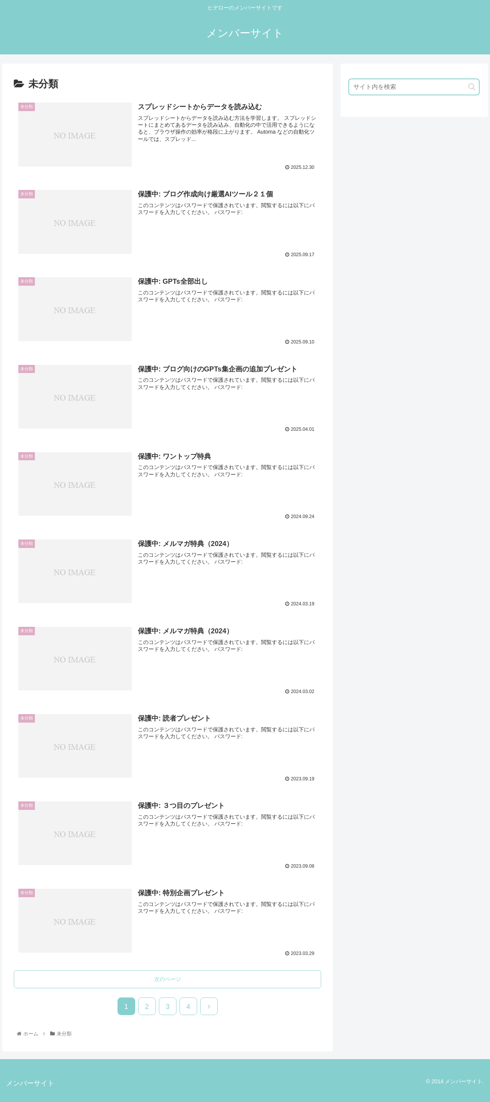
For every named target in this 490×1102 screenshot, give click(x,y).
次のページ (167, 979)
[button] (472, 86)
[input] (414, 86)
